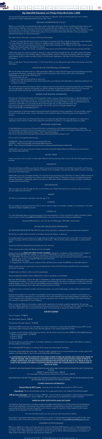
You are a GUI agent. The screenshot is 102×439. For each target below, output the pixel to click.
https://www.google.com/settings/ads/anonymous (34, 143)
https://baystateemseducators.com (31, 19)
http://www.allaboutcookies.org (68, 43)
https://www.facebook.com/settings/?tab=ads (35, 141)
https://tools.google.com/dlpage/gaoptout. (24, 107)
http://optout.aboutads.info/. (19, 151)
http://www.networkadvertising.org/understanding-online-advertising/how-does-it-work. (39, 134)
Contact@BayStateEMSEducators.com (38, 217)
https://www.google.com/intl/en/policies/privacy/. (26, 105)
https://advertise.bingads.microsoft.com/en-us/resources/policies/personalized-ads (43, 145)
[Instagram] (99, 8)
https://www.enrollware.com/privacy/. (34, 102)
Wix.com (75, 438)
